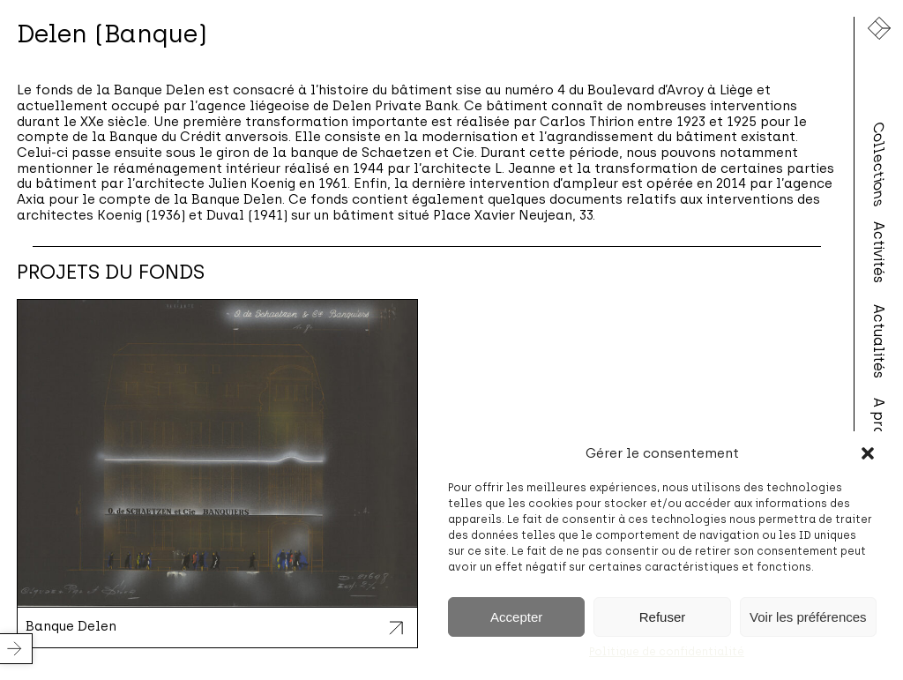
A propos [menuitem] (878, 429)
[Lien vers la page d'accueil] (879, 28)
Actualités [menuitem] (878, 340)
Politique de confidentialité (666, 652)
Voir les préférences (808, 616)
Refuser (662, 616)
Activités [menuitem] (878, 252)
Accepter (516, 616)
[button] (868, 453)
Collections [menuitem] (878, 164)
